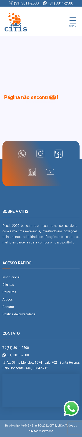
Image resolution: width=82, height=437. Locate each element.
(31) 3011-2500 (24, 3)
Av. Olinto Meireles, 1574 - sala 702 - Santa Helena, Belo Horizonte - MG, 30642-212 (41, 365)
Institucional (11, 277)
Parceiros (9, 292)
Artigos (7, 299)
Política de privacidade (18, 314)
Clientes (8, 285)
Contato (8, 307)
